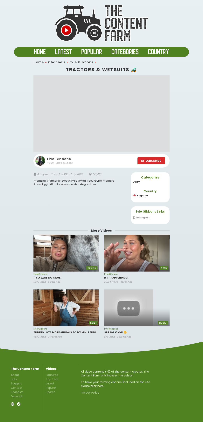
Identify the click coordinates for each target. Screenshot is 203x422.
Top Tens (52, 379)
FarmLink (17, 396)
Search (50, 392)
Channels (57, 62)
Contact (16, 388)
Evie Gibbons (82, 62)
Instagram (141, 217)
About (15, 375)
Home (38, 62)
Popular (51, 388)
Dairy (136, 181)
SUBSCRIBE (151, 161)
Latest (50, 383)
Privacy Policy (90, 393)
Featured (52, 375)
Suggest (16, 383)
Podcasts (17, 392)
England (140, 195)
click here (97, 386)
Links (14, 379)
